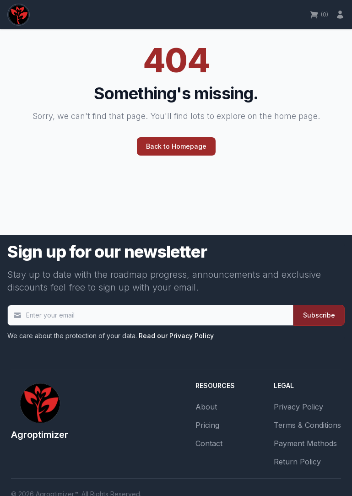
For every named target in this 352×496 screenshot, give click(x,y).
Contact (208, 443)
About (206, 406)
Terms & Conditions (307, 425)
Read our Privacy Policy (176, 336)
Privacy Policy (298, 406)
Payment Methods (305, 443)
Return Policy (297, 461)
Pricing (207, 425)
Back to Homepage (176, 146)
